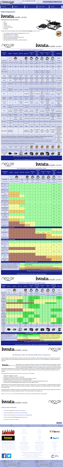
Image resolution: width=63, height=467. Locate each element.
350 (5, 254)
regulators (47, 94)
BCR (4, 202)
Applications (24, 438)
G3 (7, 228)
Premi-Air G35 (5, 241)
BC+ (7, 195)
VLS (4, 249)
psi (36, 73)
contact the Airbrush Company (9, 393)
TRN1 (5, 214)
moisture (13, 34)
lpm (11, 83)
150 (7, 250)
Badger (4, 450)
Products (4, 6)
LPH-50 (6, 237)
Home (2, 4)
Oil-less (5, 27)
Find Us (24, 430)
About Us (24, 432)
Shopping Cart (55, 442)
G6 (7, 232)
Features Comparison (24, 446)
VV (7, 244)
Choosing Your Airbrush (24, 443)
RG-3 (6, 234)
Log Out (54, 450)
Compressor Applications (39, 447)
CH (7, 192)
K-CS (7, 220)
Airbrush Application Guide (24, 447)
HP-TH (6, 225)
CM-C (5, 186)
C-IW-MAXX (58, 62)
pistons (4, 64)
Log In (54, 449)
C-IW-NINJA (15, 62)
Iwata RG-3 (3, 336)
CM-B (5, 183)
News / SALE (42, 6)
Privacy (54, 447)
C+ (5, 192)
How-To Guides (24, 450)
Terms (39, 438)
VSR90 (5, 244)
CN (7, 213)
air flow (3, 82)
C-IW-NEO (10, 62)
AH (5, 190)
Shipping (39, 436)
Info (27, 6)
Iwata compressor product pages (20, 412)
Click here (6, 410)
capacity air (10, 35)
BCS (8, 222)
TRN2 (6, 217)
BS (7, 219)
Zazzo (13, 445)
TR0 (5, 206)
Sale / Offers (39, 432)
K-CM (6, 187)
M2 (4, 203)
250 (5, 253)
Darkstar (10, 449)
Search (20, 2)
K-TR (6, 209)
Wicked (6, 449)
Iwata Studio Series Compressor (41, 365)
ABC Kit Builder (39, 450)
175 (5, 252)
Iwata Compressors (8, 4)
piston (8, 27)
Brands (24, 437)
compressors (6, 445)
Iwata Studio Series (39, 445)
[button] (46, 2)
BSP (17, 106)
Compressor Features (39, 446)
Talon (5, 246)
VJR (2, 244)
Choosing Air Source (39, 443)
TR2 (5, 212)
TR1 (3, 209)
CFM (11, 82)
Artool (3, 446)
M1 (6, 199)
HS (7, 247)
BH (7, 190)
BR (4, 199)
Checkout (55, 445)
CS (2, 220)
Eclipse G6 (9, 336)
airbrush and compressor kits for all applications (21, 415)
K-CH (5, 193)
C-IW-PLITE (42, 62)
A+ (5, 189)
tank (3, 66)
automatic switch (36, 31)
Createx (3, 449)
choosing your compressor (19, 410)
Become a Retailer (24, 433)
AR (2, 199)
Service (39, 429)
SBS (4, 220)
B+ (7, 189)
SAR (7, 202)
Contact (52, 6)
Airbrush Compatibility (39, 449)
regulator (31, 95)
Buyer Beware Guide (24, 449)
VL (2, 249)
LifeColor (6, 446)
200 (7, 252)
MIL (7, 249)
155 (3, 252)
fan (35, 72)
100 (5, 250)
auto (30, 88)
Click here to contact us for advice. (11, 419)
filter (4, 93)
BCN (3, 217)
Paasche (14, 449)
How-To (16, 6)
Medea (10, 445)
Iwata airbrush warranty (38, 359)
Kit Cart (54, 443)
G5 (4, 230)
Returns (39, 437)
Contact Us (24, 429)
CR (2, 202)
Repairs (39, 430)
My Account (54, 446)
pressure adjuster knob (15, 98)
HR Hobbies (11, 446)
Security (39, 440)
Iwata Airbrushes (24, 445)
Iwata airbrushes (23, 417)
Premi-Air (3, 447)
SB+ (3, 190)
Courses (24, 440)
